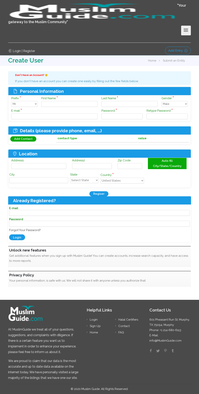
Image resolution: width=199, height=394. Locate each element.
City (12, 174)
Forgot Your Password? (25, 230)
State (73, 174)
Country (107, 174)
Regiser (99, 194)
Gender (167, 98)
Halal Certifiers (128, 319)
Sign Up (95, 326)
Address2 (78, 160)
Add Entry (178, 50)
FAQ (121, 332)
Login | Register (21, 51)
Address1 (17, 160)
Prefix (16, 98)
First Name (49, 98)
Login (94, 319)
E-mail (16, 110)
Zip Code (124, 160)
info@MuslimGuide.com (165, 340)
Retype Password (160, 110)
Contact (124, 326)
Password (109, 110)
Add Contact (23, 139)
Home (152, 60)
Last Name (109, 98)
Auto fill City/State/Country (167, 163)
